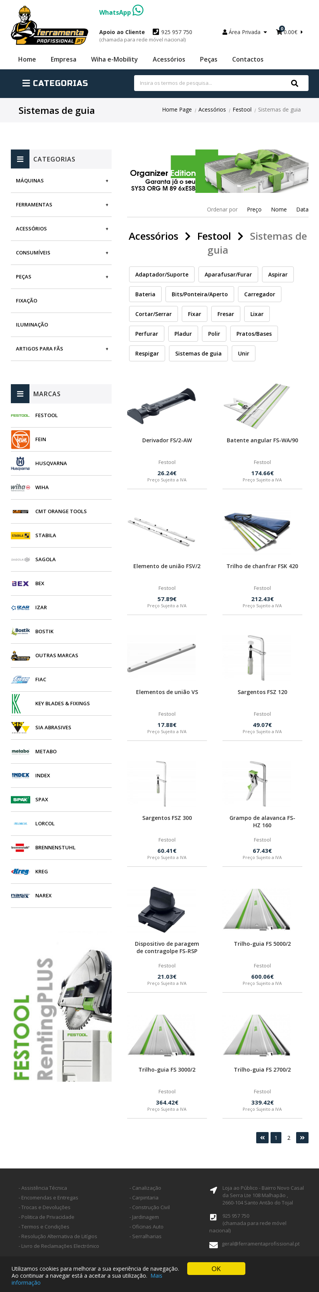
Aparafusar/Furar (228, 274)
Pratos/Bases (254, 333)
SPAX (41, 799)
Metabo (46, 751)
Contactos (248, 59)
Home (27, 59)
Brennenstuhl (55, 847)
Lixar (257, 314)
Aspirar (278, 274)
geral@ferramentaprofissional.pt (261, 1243)
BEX (39, 583)
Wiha (42, 487)
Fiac (40, 679)
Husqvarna (51, 463)
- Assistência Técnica (43, 1187)
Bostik (44, 631)
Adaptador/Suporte (161, 274)
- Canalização (145, 1187)
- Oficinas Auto (146, 1226)
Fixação (26, 300)
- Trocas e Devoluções (45, 1207)
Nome (279, 209)
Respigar (147, 353)
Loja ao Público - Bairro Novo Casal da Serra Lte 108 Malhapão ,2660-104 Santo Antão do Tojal (263, 1195)
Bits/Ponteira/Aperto (200, 294)
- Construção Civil (149, 1207)
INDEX (42, 775)
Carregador (259, 294)
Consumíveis (33, 252)
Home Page (177, 109)
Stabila (45, 535)
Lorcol (45, 823)
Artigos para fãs (39, 348)
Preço (254, 209)
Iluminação (32, 324)
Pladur (183, 333)
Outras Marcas (56, 655)
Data (302, 209)
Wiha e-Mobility (114, 59)
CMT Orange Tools (61, 511)
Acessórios (169, 59)
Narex (43, 895)
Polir (214, 333)
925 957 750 (145, 35)
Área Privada (244, 32)
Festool (242, 109)
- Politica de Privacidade (46, 1216)
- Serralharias (145, 1236)
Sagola (45, 559)
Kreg (41, 871)
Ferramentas (34, 204)
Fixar (194, 314)
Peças (208, 59)
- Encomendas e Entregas (48, 1197)
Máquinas (30, 180)
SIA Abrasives (53, 727)
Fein (40, 439)
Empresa (63, 59)
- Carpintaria (144, 1197)
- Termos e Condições (44, 1226)
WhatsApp (121, 12)
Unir (243, 353)
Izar (41, 607)
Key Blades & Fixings (62, 703)
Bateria (145, 294)
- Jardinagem (144, 1216)
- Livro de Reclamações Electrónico (59, 1245)
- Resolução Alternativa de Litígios (58, 1236)
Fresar (225, 314)
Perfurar (146, 333)
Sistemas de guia (198, 353)
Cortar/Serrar (153, 314)
